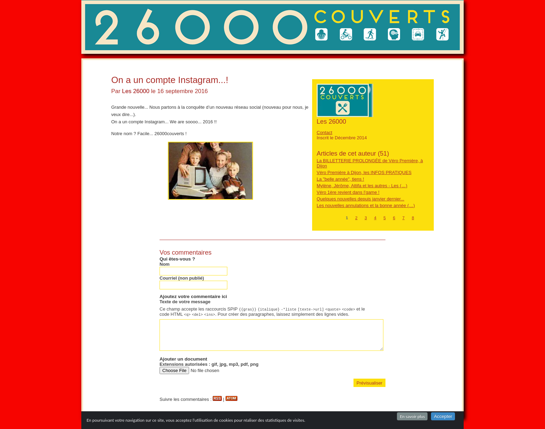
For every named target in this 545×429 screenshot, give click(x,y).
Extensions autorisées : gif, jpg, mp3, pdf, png (209, 364)
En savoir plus (412, 416)
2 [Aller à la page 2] (356, 217)
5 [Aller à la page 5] (384, 217)
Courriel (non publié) (182, 278)
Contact (324, 132)
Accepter (443, 416)
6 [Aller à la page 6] (394, 217)
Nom (165, 264)
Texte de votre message (185, 301)
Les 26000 (135, 91)
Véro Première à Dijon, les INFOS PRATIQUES (364, 172)
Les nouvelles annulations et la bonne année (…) (366, 205)
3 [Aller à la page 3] (366, 217)
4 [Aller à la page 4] (375, 217)
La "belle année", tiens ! (340, 179)
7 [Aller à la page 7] (403, 217)
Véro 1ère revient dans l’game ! (348, 192)
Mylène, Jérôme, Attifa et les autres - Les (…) (362, 185)
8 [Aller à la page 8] (413, 217)
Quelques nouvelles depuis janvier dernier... (360, 198)
